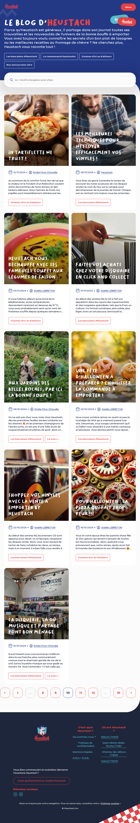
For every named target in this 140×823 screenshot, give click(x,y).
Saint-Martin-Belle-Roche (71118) (113, 744)
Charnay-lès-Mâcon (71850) (114, 753)
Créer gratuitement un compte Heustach (39, 781)
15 (118, 693)
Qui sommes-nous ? (84, 736)
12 (93, 693)
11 (80, 693)
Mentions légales (83, 751)
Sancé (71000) (109, 761)
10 (68, 693)
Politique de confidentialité (85, 744)
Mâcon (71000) (109, 736)
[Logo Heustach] (41, 740)
